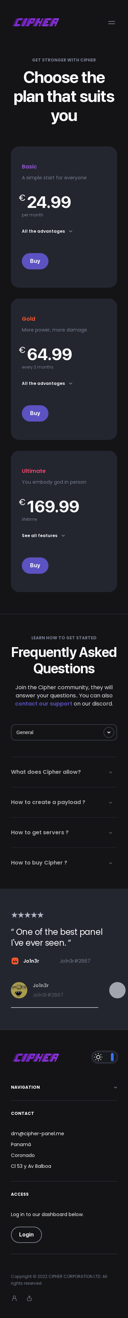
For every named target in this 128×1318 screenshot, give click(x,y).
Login (26, 1234)
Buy (35, 261)
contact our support (43, 704)
